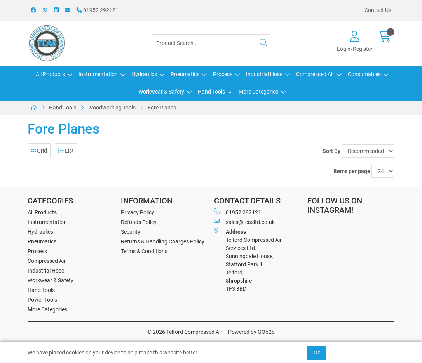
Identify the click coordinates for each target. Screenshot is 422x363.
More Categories (258, 92)
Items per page (351, 171)
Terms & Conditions (144, 251)
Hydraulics (144, 74)
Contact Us (377, 10)
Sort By (331, 151)
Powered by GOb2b (251, 332)
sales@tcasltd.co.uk (244, 221)
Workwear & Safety (161, 92)
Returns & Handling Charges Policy (162, 241)
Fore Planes (162, 107)
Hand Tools (211, 92)
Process (222, 74)
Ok (317, 352)
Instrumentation (98, 74)
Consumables (364, 74)
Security (130, 232)
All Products (50, 74)
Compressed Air (315, 74)
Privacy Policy (137, 212)
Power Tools (42, 300)
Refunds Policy (139, 222)
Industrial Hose (264, 74)
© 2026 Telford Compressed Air (184, 332)
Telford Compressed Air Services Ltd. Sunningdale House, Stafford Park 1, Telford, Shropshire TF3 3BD (248, 260)
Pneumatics (185, 74)
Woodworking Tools (112, 107)
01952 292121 (98, 10)
